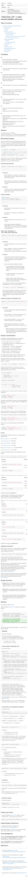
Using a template (9, 34)
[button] (26, 876)
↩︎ (25, 851)
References (6, 51)
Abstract (6, 30)
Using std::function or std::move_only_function (15, 36)
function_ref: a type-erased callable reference (12, 25)
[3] (16, 438)
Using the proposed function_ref (12, 37)
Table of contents (7, 27)
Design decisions (7, 43)
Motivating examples (8, 31)
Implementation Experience (10, 48)
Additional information (10, 42)
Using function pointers (11, 33)
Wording (6, 45)
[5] (21, 548)
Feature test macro (8, 46)
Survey (7, 40)
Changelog (6, 28)
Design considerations (9, 39)
